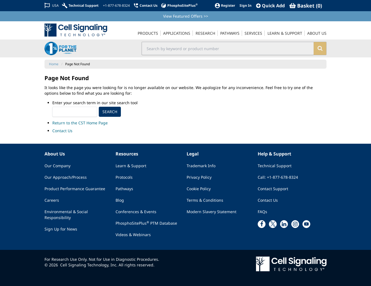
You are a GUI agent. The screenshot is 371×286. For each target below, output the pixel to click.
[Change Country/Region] (51, 5)
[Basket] (305, 5)
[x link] (273, 224)
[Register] (225, 5)
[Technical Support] (80, 5)
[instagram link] (295, 224)
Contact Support (273, 188)
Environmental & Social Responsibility (66, 214)
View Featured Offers (185, 16)
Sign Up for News (60, 229)
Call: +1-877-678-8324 (278, 177)
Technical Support (275, 165)
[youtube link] (306, 224)
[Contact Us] (145, 5)
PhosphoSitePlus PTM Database (146, 223)
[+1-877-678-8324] (116, 5)
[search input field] (228, 48)
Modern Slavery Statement (211, 211)
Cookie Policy (199, 188)
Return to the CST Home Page (80, 122)
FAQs (262, 211)
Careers (51, 200)
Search (109, 111)
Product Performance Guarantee (74, 188)
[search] (320, 48)
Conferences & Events (136, 211)
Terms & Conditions (205, 200)
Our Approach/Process (65, 177)
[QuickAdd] (270, 5)
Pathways (124, 188)
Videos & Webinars (133, 234)
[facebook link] (262, 224)
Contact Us (62, 130)
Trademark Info (201, 165)
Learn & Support (131, 165)
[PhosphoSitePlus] (179, 5)
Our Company (57, 165)
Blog (120, 200)
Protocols (124, 177)
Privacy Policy (199, 177)
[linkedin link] (284, 224)
